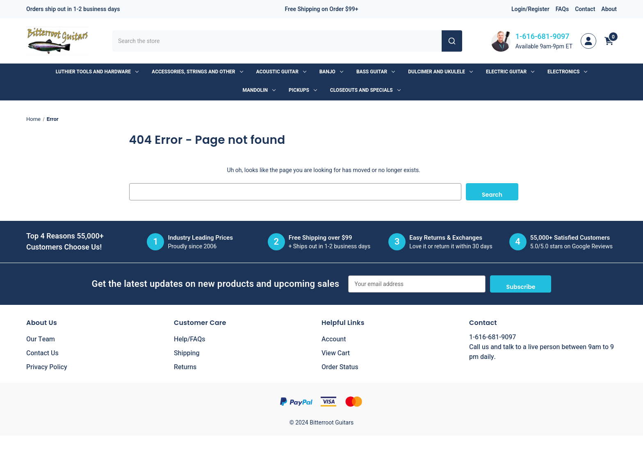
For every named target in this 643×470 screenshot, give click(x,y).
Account (334, 339)
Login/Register (530, 9)
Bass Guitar (375, 71)
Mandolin (259, 90)
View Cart (336, 353)
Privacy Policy (46, 367)
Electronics (567, 71)
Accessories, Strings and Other (197, 71)
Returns (185, 367)
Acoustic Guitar (281, 71)
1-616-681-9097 (542, 36)
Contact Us (42, 353)
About (609, 9)
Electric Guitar (510, 71)
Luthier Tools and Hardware (97, 71)
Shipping (187, 353)
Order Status (340, 367)
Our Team (40, 339)
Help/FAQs (189, 339)
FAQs (562, 9)
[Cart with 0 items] (609, 41)
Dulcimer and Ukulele (440, 71)
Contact (585, 9)
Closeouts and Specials (365, 90)
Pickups (303, 90)
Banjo (331, 71)
